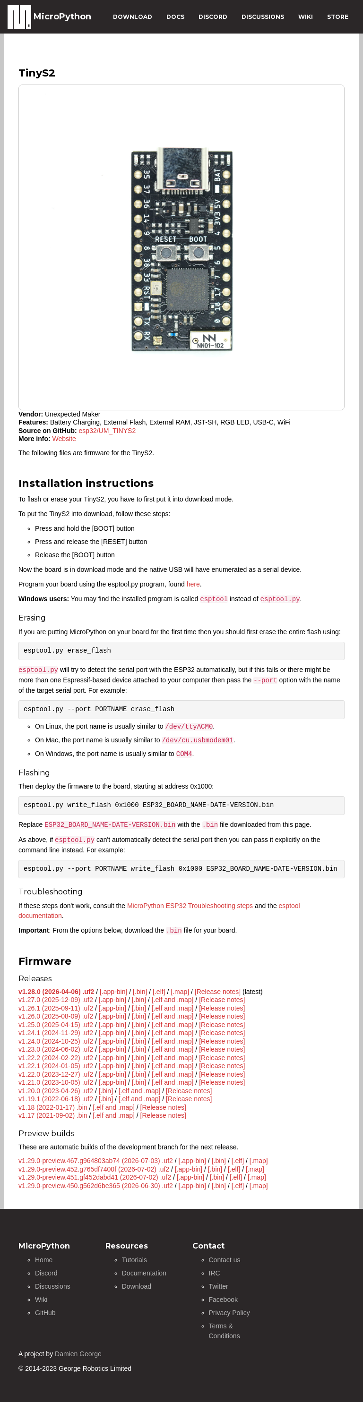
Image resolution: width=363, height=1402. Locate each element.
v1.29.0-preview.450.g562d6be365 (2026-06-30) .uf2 (95, 1186)
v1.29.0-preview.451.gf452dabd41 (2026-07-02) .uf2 (94, 1177)
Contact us (225, 1260)
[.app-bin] (113, 991)
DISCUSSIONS (263, 16)
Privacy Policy (229, 1313)
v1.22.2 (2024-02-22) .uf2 (55, 1058)
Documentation (144, 1273)
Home (43, 1260)
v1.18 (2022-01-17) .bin (52, 1107)
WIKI (305, 16)
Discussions (52, 1286)
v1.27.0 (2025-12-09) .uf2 (55, 999)
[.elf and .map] (173, 999)
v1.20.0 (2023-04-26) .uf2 (55, 1091)
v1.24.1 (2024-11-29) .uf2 (55, 1033)
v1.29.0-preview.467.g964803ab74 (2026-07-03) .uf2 (95, 1160)
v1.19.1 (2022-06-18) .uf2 (55, 1099)
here (193, 584)
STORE (337, 16)
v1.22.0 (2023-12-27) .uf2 (55, 1074)
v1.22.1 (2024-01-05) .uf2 (55, 1066)
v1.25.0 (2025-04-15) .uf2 (55, 1024)
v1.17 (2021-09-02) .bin (52, 1115)
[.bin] (140, 991)
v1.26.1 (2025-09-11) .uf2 (55, 1008)
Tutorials (134, 1260)
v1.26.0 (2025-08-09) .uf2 (55, 1016)
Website (64, 438)
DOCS (175, 16)
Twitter (218, 1286)
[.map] (180, 991)
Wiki (41, 1299)
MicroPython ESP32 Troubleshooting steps (190, 905)
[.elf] (159, 991)
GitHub (45, 1313)
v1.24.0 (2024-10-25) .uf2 (55, 1041)
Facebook (223, 1299)
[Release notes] (218, 991)
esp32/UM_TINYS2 (107, 430)
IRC (214, 1273)
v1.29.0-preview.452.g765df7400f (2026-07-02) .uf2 (93, 1169)
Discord (46, 1273)
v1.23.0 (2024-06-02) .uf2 (55, 1049)
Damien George (78, 1354)
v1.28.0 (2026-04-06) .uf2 (56, 991)
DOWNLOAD (132, 16)
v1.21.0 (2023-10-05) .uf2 (55, 1082)
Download (136, 1286)
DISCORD (213, 16)
